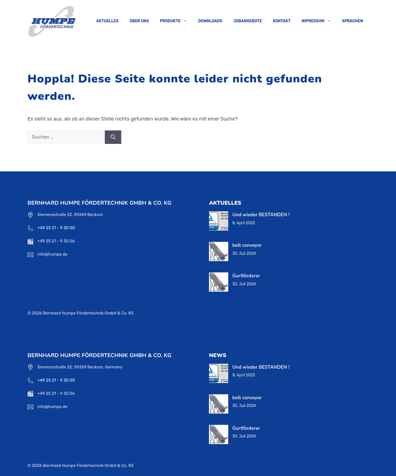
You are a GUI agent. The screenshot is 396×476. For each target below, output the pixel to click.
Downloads (210, 21)
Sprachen (352, 21)
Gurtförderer (246, 276)
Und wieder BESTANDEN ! (260, 215)
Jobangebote (247, 21)
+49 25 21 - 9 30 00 (56, 227)
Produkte (176, 21)
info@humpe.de (52, 254)
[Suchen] (113, 137)
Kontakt (282, 21)
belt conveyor (247, 245)
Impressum (318, 21)
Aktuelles (107, 21)
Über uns (139, 21)
